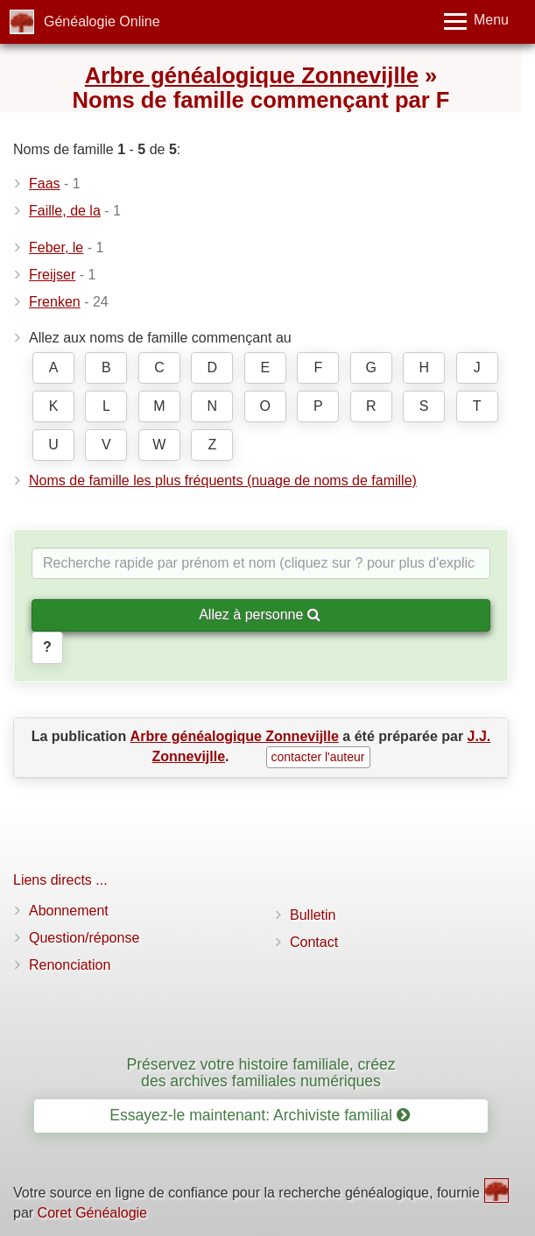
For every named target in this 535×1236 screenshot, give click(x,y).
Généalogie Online (102, 21)
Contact (314, 942)
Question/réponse (84, 937)
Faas (44, 183)
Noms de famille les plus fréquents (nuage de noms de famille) (223, 480)
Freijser (52, 274)
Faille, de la (65, 210)
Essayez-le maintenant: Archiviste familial (259, 1115)
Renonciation (69, 964)
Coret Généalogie (92, 1212)
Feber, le (56, 247)
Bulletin (312, 915)
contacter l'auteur (318, 757)
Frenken (55, 301)
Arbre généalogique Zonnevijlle (252, 75)
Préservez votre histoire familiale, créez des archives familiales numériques (260, 1073)
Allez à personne (259, 614)
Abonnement (69, 910)
